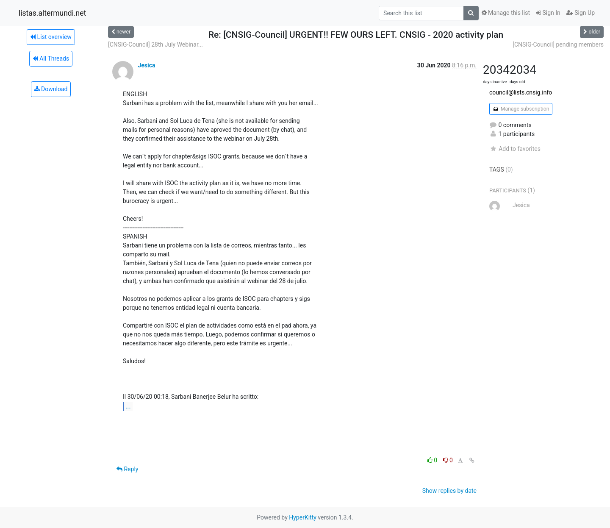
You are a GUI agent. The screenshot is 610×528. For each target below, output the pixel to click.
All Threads (51, 58)
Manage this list (506, 12)
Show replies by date (449, 490)
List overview (51, 36)
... (128, 406)
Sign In (548, 12)
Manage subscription (521, 109)
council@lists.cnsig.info (520, 92)
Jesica (146, 65)
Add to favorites (515, 148)
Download (51, 89)
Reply (127, 469)
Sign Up (580, 12)
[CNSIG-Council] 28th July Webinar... (155, 44)
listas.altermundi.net (52, 13)
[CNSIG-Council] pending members (558, 44)
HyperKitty (302, 517)
